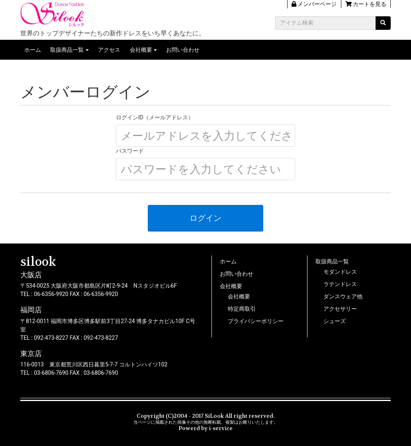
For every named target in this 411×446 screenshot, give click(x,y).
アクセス (109, 50)
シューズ (334, 321)
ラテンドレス (340, 284)
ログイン (205, 218)
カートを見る (365, 4)
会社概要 (141, 50)
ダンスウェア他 (342, 296)
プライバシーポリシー (256, 321)
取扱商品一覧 (67, 50)
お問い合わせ (183, 50)
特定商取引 (242, 309)
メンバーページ (314, 4)
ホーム (32, 50)
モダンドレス (340, 272)
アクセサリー (340, 309)
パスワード (130, 151)
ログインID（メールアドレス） (155, 117)
